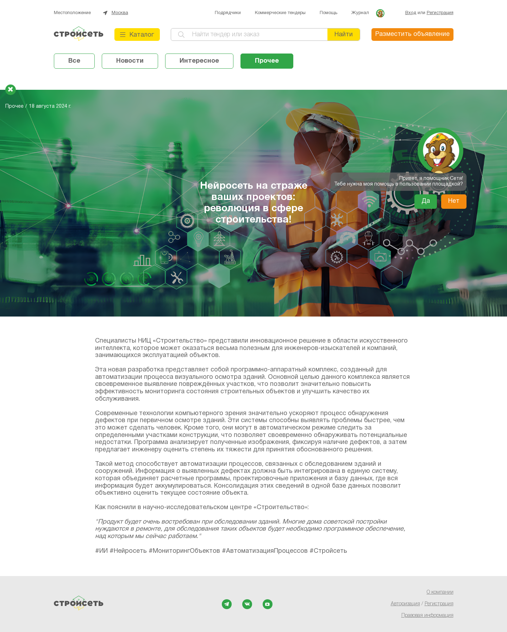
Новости (130, 61)
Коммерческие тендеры (280, 13)
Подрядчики (228, 13)
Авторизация (405, 604)
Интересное (199, 61)
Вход (410, 13)
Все (74, 61)
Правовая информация (427, 615)
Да (425, 201)
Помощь (328, 13)
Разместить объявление (412, 34)
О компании (440, 592)
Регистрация (440, 13)
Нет (453, 201)
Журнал (360, 13)
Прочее (267, 61)
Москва (120, 13)
